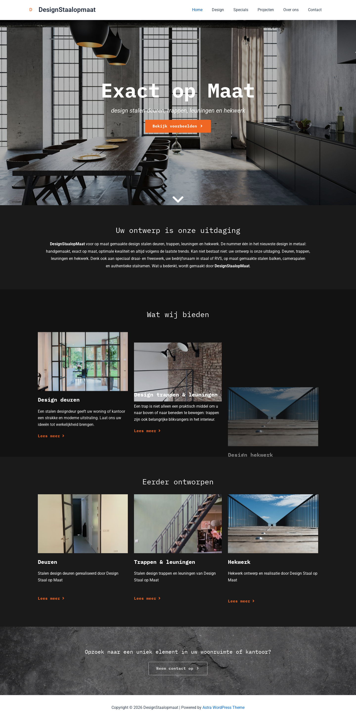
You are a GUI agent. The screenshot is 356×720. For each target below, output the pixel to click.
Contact (315, 9)
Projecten (269, 9)
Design (225, 9)
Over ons (293, 9)
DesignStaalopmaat (67, 9)
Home (205, 9)
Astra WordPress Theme (223, 707)
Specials (246, 9)
